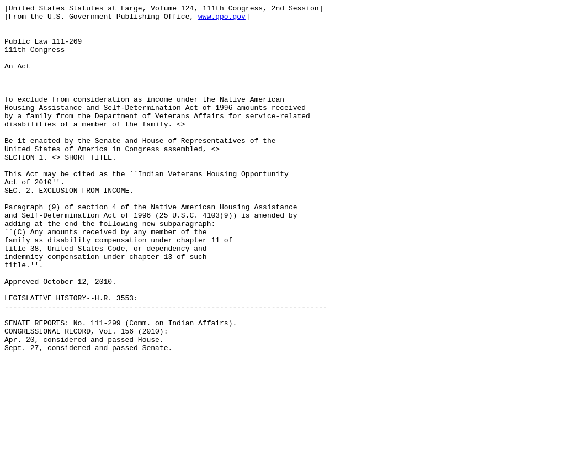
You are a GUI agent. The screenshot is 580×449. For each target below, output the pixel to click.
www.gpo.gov (222, 19)
